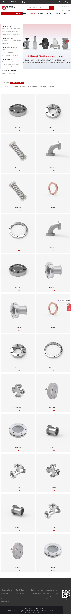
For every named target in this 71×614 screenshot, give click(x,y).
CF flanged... (18, 168)
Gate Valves (16, 28)
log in (20, 2)
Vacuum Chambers (7, 52)
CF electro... (52, 407)
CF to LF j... (53, 447)
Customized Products (9, 71)
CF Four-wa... (18, 407)
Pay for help (20, 590)
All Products (33, 13)
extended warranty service (52, 593)
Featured (41, 13)
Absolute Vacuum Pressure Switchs (11, 65)
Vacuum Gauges (7, 59)
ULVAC (49, 13)
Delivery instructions (37, 590)
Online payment (20, 593)
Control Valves (6, 34)
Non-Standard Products (8, 73)
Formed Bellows (6, 55)
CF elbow (53, 168)
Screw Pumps (17, 40)
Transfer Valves (16, 34)
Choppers (15, 55)
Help (65, 13)
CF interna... (18, 248)
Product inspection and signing (38, 593)
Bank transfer (19, 598)
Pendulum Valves (7, 28)
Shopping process (5, 593)
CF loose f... (52, 128)
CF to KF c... (53, 288)
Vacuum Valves (7, 26)
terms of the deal (5, 598)
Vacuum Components (9, 47)
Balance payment (20, 596)
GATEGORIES (19, 14)
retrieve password (5, 601)
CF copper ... (53, 207)
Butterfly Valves (6, 31)
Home (24, 13)
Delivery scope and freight (37, 596)
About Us (57, 13)
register (25, 2)
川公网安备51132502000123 (30, 612)
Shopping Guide (6, 590)
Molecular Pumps (7, 40)
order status (4, 596)
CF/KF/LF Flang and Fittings (9, 49)
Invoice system (49, 596)
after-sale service (51, 590)
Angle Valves (15, 31)
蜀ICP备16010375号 (47, 610)
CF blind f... (18, 128)
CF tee (18, 487)
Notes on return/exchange (52, 598)
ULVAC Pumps (6, 43)
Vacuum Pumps (7, 38)
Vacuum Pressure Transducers (10, 61)
